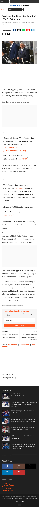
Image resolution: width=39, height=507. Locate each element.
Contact (5, 483)
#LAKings (20, 188)
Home (2, 9)
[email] (19, 320)
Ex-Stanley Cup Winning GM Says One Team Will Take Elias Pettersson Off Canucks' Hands (23, 446)
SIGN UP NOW (19, 325)
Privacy (5, 487)
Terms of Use (7, 490)
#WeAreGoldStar (10, 147)
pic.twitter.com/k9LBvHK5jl (14, 150)
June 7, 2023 (22, 159)
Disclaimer (6, 489)
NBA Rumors (24, 345)
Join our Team (8, 485)
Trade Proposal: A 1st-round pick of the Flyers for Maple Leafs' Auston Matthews (24, 404)
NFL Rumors (12, 345)
